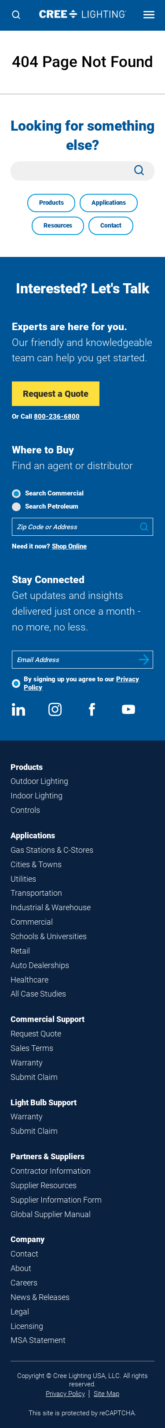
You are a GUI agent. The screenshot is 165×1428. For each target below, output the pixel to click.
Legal (20, 1311)
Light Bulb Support (44, 1102)
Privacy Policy (65, 1394)
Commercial (32, 921)
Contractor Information (51, 1170)
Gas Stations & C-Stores (52, 850)
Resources (58, 225)
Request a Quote (55, 393)
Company (27, 1239)
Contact (110, 225)
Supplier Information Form (56, 1199)
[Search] (16, 15)
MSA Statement (38, 1340)
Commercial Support (47, 1019)
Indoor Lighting (36, 795)
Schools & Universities (49, 936)
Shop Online (69, 546)
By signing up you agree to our (81, 683)
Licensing (27, 1326)
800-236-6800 (57, 416)
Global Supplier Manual (51, 1214)
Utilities (23, 878)
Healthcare (29, 979)
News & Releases (40, 1297)
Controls (25, 810)
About (21, 1268)
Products (51, 202)
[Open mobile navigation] (148, 15)
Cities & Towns (36, 864)
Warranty (27, 1062)
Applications (108, 202)
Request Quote (36, 1033)
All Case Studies (38, 993)
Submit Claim (34, 1077)
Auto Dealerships (40, 965)
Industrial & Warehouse (51, 907)
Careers (24, 1282)
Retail (20, 950)
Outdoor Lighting (39, 781)
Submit (144, 660)
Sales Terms (32, 1048)
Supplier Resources (44, 1185)
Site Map (106, 1394)
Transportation (36, 892)
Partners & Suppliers (47, 1156)
